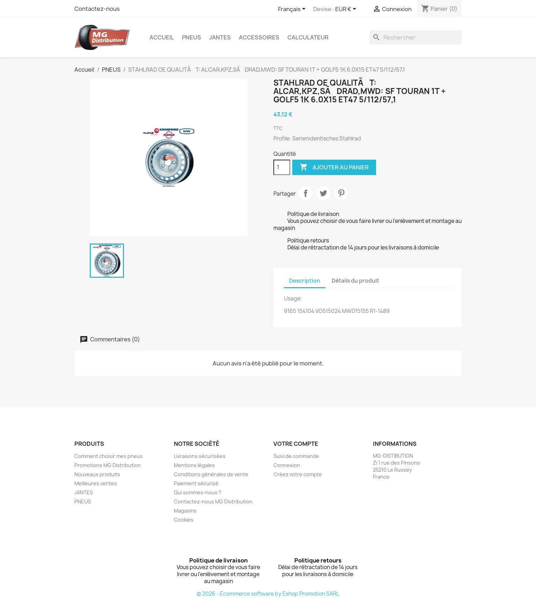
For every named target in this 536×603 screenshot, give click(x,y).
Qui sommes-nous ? (197, 492)
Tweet (323, 193)
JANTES (220, 37)
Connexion (286, 465)
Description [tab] (304, 280)
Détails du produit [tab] (355, 280)
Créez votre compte (297, 474)
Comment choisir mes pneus (108, 456)
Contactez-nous (97, 9)
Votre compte (295, 444)
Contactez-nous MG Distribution (213, 501)
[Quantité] (281, 167)
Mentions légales (194, 465)
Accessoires (259, 37)
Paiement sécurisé (196, 483)
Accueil (161, 37)
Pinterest (341, 193)
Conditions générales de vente (211, 474)
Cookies (183, 519)
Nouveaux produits (97, 474)
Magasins (185, 510)
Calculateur (308, 37)
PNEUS (191, 37)
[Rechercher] (415, 37)
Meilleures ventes (95, 483)
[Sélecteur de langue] (293, 9)
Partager (306, 193)
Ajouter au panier (334, 167)
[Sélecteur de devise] (347, 9)
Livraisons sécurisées (200, 456)
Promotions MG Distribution (107, 465)
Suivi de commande (296, 456)
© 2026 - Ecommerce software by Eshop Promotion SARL (268, 593)
